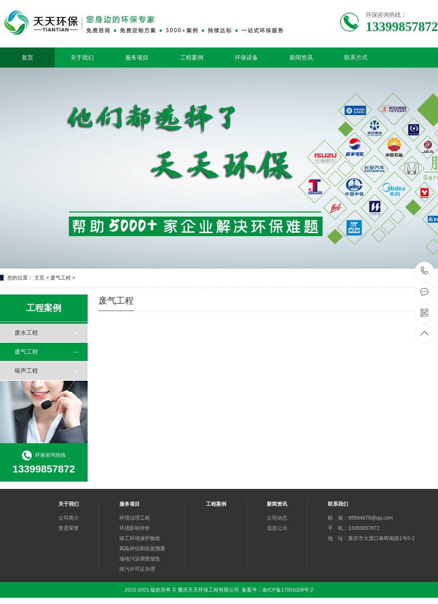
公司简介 (68, 518)
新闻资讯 (301, 57)
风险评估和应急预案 (142, 548)
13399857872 (424, 271)
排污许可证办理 (137, 569)
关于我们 (82, 57)
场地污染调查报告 (139, 559)
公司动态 (277, 518)
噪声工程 (26, 371)
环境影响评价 (134, 528)
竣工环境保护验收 (139, 538)
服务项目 (137, 57)
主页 (39, 278)
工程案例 (191, 57)
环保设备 (246, 57)
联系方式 (356, 57)
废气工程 (26, 352)
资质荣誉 (68, 528)
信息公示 (277, 528)
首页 (27, 57)
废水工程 (26, 333)
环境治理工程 (134, 518)
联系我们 (338, 504)
